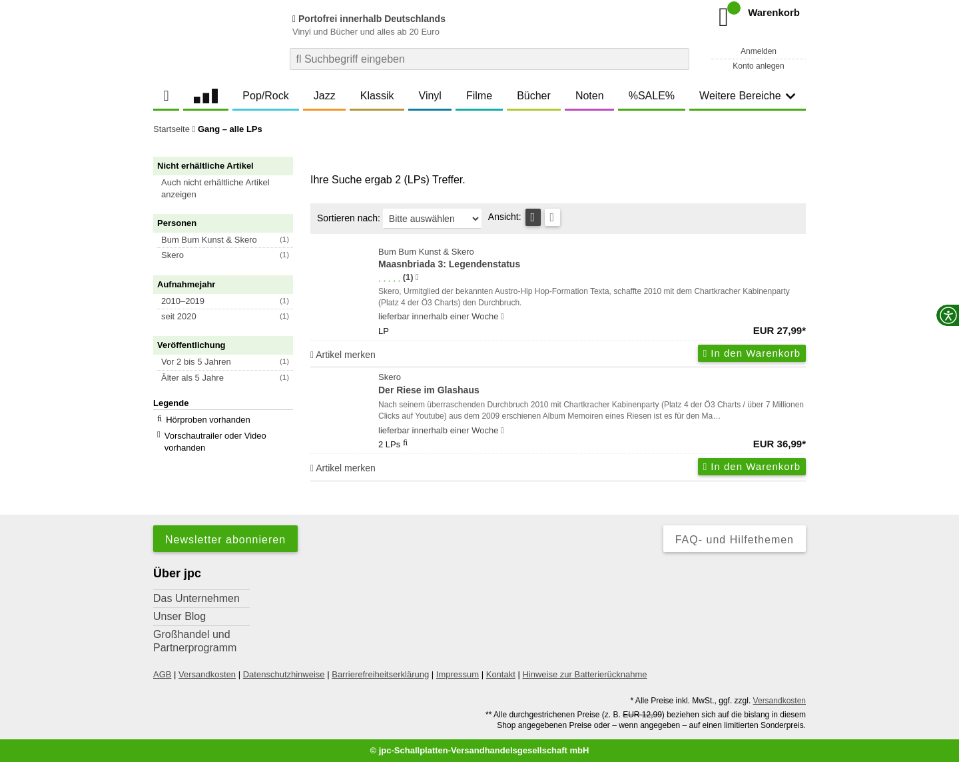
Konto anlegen (758, 66)
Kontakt (500, 674)
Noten (589, 95)
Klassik (377, 95)
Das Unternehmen (196, 598)
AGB (162, 674)
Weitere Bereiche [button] (747, 95)
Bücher (534, 95)
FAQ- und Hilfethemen (734, 539)
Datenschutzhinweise (284, 674)
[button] (229, 188)
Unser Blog (179, 616)
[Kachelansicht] (552, 217)
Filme (479, 95)
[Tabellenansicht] (533, 217)
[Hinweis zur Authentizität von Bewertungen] (417, 277)
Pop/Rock (265, 95)
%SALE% (652, 95)
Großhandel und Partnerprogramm (194, 641)
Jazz (325, 95)
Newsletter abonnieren (225, 539)
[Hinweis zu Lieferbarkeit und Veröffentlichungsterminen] (502, 317)
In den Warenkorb (751, 353)
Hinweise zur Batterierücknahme (584, 674)
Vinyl (430, 95)
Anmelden (759, 51)
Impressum (457, 674)
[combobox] (489, 59)
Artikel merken (343, 354)
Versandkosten (207, 674)
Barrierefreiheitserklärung (380, 674)
